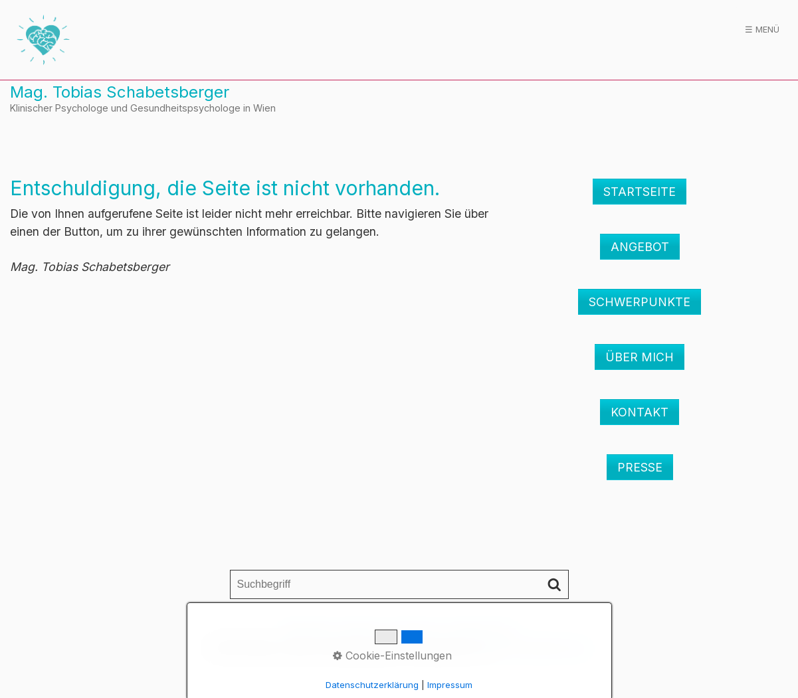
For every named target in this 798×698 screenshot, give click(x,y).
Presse (763, 30)
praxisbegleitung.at (541, 647)
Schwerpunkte (546, 30)
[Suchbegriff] (399, 584)
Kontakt (696, 30)
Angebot (459, 30)
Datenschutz (483, 630)
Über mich (635, 30)
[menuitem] (394, 30)
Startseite (395, 30)
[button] (639, 192)
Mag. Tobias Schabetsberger (119, 92)
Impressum (414, 630)
